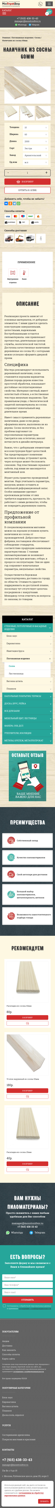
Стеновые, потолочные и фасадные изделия (27, 628)
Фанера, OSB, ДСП (27, 726)
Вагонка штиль (15, 681)
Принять (44, 1501)
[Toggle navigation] (49, 3)
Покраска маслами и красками (18, 1439)
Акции (5, 1341)
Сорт (12, 148)
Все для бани (27, 711)
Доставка (7, 1345)
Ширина (14, 134)
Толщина (14, 127)
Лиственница (16, 673)
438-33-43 (27, 18)
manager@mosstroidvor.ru (28, 21)
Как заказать (9, 1350)
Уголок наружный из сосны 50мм (23, 1079)
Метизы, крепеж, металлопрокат (27, 740)
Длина (13, 141)
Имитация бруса (15, 651)
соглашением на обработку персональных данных (24, 1494)
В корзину (27, 1017)
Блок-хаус (12, 635)
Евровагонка (13, 643)
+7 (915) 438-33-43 (27, 1226)
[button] (7, 113)
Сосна (12, 666)
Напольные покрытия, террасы (27, 696)
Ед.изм (13, 162)
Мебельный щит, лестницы (27, 718)
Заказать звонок (40, 4)
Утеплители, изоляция (27, 733)
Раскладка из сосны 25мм (19, 1152)
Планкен (11, 688)
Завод (13, 155)
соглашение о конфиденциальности (35, 1308)
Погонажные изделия (18, 658)
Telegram (35, 25)
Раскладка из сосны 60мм (19, 1006)
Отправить (27, 1299)
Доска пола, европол (13, 1415)
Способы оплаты (11, 1354)
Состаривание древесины (16, 1435)
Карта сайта (8, 1358)
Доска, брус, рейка (27, 703)
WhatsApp (22, 25)
